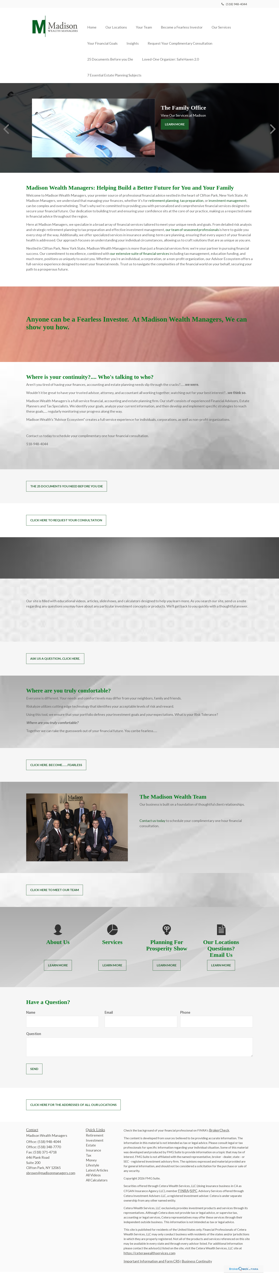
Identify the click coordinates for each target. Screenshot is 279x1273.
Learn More (175, 125)
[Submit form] (34, 1070)
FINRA (183, 1192)
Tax (88, 1156)
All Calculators (97, 1181)
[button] (117, 21)
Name (30, 1013)
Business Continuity (197, 1262)
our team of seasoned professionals (192, 231)
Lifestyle (92, 1166)
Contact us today (152, 822)
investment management (227, 202)
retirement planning (163, 202)
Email (109, 1013)
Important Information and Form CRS (152, 1262)
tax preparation (191, 202)
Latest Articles (97, 1171)
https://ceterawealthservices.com (149, 1254)
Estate (91, 1146)
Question (33, 1035)
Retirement (94, 1136)
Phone (185, 1013)
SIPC (193, 1192)
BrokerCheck (219, 1131)
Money (91, 1161)
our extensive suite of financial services (139, 255)
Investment (94, 1141)
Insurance (93, 1151)
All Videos (93, 1176)
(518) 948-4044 (234, 4)
